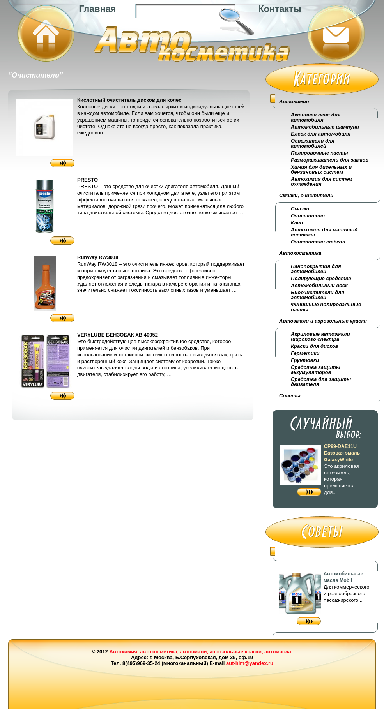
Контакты (279, 9)
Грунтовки (305, 360)
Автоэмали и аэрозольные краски (323, 321)
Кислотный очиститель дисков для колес (129, 100)
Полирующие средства (321, 278)
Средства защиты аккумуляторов (315, 369)
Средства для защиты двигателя (321, 381)
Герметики (305, 353)
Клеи (297, 223)
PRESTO (87, 180)
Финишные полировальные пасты (326, 307)
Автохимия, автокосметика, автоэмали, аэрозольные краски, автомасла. (200, 651)
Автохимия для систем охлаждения (321, 181)
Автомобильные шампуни (325, 127)
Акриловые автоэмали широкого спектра (320, 336)
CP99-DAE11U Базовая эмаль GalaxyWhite (342, 453)
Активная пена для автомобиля (315, 117)
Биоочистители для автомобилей (317, 294)
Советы (290, 396)
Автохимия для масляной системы (324, 232)
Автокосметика (300, 253)
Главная (97, 9)
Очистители (308, 216)
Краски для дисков (314, 346)
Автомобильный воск (319, 285)
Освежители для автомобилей (312, 143)
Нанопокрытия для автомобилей (316, 268)
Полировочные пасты (319, 153)
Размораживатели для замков (329, 160)
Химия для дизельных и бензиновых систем (321, 169)
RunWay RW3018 (97, 257)
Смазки (300, 209)
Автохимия (294, 101)
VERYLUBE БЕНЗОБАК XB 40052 (117, 335)
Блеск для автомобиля (320, 134)
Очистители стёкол (318, 242)
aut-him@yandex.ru (249, 663)
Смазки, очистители (306, 195)
